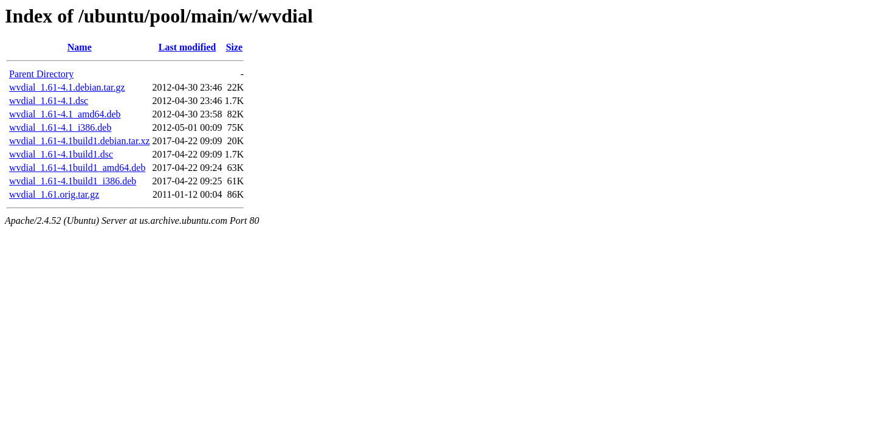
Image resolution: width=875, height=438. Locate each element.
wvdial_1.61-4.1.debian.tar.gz (67, 87)
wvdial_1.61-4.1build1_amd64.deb (77, 167)
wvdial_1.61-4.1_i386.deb (60, 127)
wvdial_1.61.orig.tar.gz (54, 194)
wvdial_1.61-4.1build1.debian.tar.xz (79, 141)
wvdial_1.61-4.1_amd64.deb (65, 114)
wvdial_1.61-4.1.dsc (48, 101)
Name (79, 47)
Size (234, 47)
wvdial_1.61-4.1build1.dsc (61, 154)
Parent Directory (41, 74)
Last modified (187, 47)
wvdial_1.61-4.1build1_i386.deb (72, 181)
